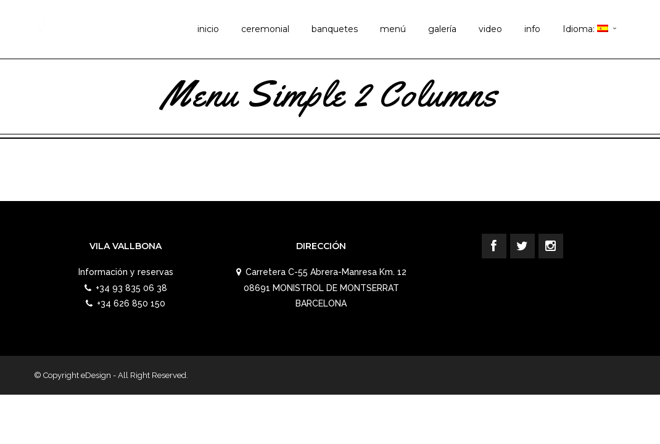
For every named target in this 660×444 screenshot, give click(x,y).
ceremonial (265, 29)
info (532, 29)
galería (442, 29)
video (490, 29)
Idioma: (585, 29)
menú (393, 29)
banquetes (334, 29)
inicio (208, 29)
